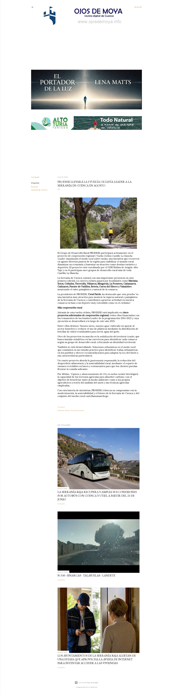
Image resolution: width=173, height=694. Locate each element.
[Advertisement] (84, 44)
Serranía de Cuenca (39, 190)
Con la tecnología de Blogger (86, 682)
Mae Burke (93, 687)
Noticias (34, 187)
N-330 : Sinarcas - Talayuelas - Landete (86, 575)
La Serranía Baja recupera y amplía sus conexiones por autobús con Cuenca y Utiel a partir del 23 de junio (97, 495)
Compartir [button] (35, 177)
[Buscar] (138, 7)
